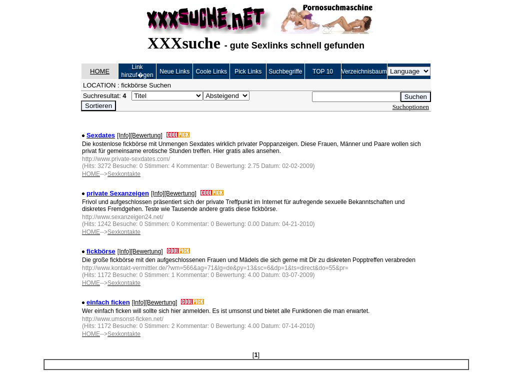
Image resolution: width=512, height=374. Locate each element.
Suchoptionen (410, 106)
